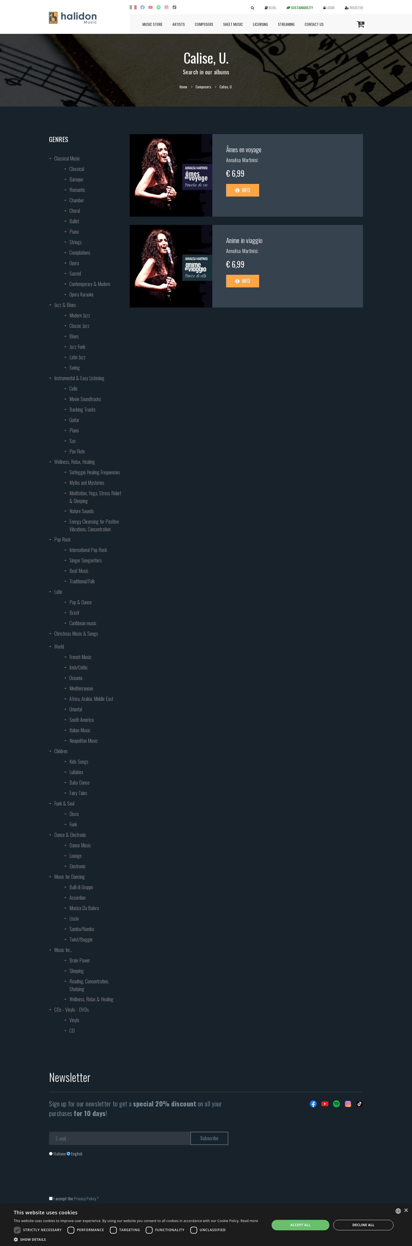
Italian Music (79, 730)
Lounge (75, 855)
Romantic (77, 189)
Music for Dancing (69, 876)
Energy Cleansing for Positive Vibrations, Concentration (94, 525)
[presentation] (91, 1179)
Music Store (152, 24)
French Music (80, 656)
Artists (178, 24)
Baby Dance (79, 782)
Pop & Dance (80, 602)
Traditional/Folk (82, 581)
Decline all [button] (364, 1225)
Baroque (76, 179)
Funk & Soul (64, 803)
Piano (74, 231)
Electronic (77, 866)
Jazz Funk (77, 346)
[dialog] (206, 1225)
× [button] (406, 1211)
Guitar (74, 419)
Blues (74, 336)
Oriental (75, 709)
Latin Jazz (77, 357)
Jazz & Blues (65, 304)
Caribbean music (82, 623)
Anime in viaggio (244, 240)
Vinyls (74, 1020)
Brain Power (79, 960)
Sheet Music (233, 24)
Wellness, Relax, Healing (74, 461)
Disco (74, 813)
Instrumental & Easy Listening (79, 378)
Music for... (63, 949)
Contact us (314, 24)
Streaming (286, 24)
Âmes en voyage (243, 149)
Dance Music (80, 845)
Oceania (75, 677)
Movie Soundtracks (85, 398)
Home (183, 86)
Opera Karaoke (81, 294)
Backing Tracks (82, 409)
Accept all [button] (300, 1225)
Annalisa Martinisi (242, 160)
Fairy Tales (78, 792)
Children (60, 751)
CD (72, 1030)
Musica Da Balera (84, 908)
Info (242, 190)
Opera (74, 262)
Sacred (75, 273)
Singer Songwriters (85, 560)
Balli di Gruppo (81, 887)
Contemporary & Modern (89, 283)
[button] (136, 1239)
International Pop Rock (88, 549)
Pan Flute (77, 451)
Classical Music (67, 158)
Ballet (74, 221)
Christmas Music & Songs (76, 633)
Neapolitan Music (83, 740)
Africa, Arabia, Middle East (91, 698)
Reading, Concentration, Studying (89, 985)
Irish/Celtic (78, 667)
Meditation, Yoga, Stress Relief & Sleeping (95, 496)
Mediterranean (81, 688)
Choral (74, 210)
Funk (73, 824)
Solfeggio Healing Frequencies (94, 472)
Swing (74, 367)
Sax (72, 440)
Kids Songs (78, 761)
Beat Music (78, 570)
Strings (75, 242)
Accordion (77, 897)
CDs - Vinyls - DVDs (71, 1009)
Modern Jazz (79, 315)
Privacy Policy (85, 1198)
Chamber (76, 200)
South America (81, 719)
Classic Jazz (79, 325)
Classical (76, 168)
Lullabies (76, 772)
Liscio (74, 918)
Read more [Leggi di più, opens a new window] (249, 1220)
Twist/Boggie (81, 939)
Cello (73, 388)
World (59, 646)
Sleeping (76, 970)
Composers (204, 24)
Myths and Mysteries (86, 482)
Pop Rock (62, 539)
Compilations (79, 252)
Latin (58, 591)
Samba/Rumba (81, 928)
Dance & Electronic (70, 834)
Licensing (260, 24)
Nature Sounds (81, 511)
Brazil (74, 612)
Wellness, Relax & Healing (91, 999)
